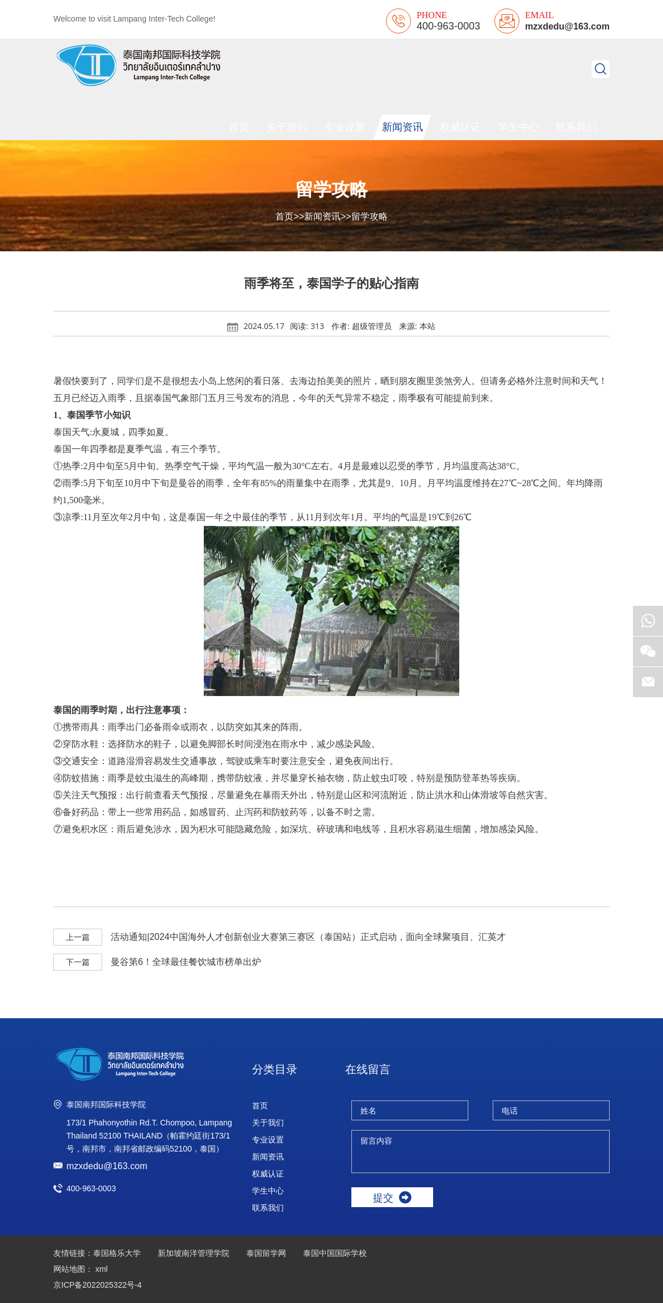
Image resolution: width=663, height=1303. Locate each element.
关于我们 (286, 127)
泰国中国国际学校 (335, 1253)
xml (101, 1269)
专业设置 (344, 127)
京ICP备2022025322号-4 (97, 1284)
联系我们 (576, 127)
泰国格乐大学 (117, 1253)
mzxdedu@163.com (567, 26)
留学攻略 (369, 216)
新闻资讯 (402, 127)
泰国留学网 (266, 1253)
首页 (239, 127)
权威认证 (460, 127)
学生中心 (518, 127)
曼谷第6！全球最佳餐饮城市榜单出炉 (186, 962)
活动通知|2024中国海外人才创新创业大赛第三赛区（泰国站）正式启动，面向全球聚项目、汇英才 (308, 937)
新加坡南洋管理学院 (193, 1253)
